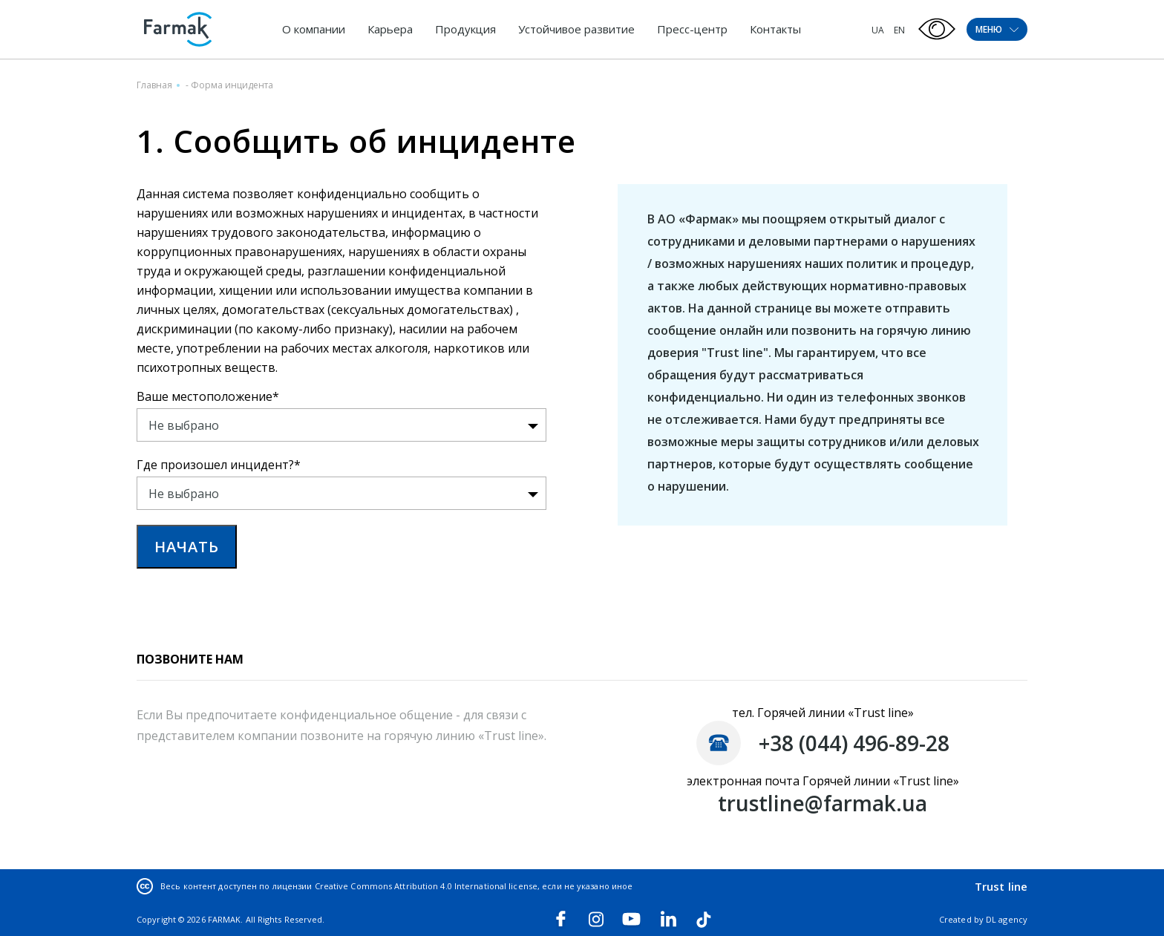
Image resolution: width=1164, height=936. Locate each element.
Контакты (775, 29)
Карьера (390, 29)
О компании (313, 29)
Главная (154, 85)
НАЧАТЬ (186, 547)
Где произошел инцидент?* (219, 464)
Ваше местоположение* (208, 396)
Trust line (1001, 886)
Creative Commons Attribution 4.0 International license (426, 885)
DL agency (1006, 919)
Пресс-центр (692, 29)
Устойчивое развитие (576, 29)
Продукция (465, 29)
